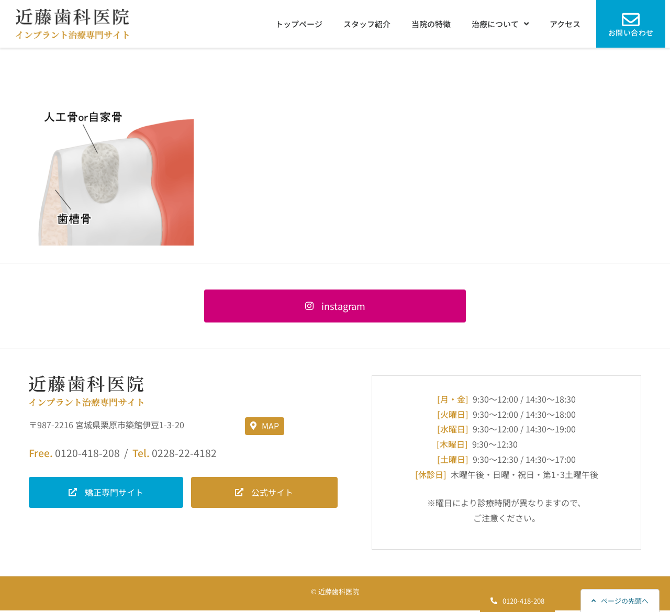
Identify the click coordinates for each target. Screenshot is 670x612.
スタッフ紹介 (366, 23)
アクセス (565, 23)
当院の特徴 (431, 23)
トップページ (298, 23)
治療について (500, 24)
